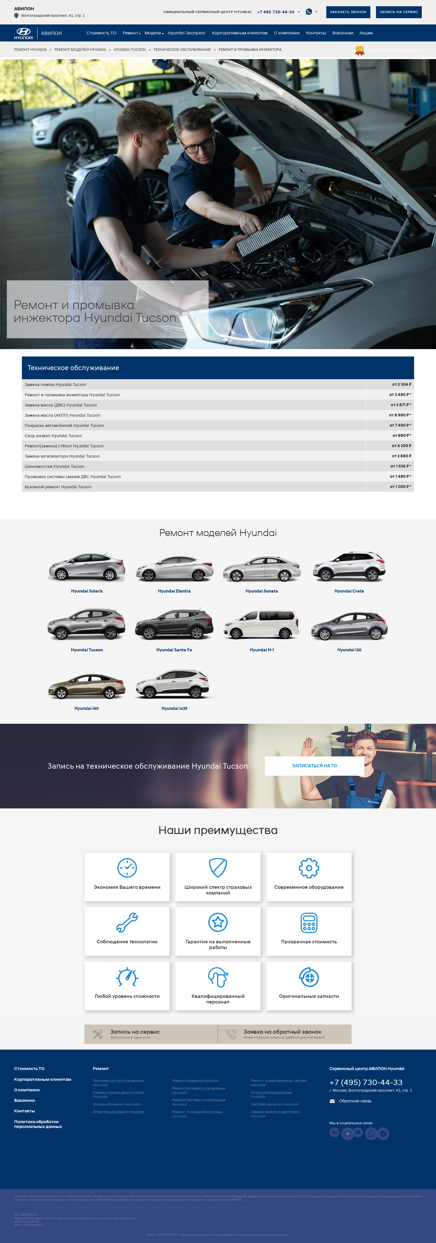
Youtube (358, 1132)
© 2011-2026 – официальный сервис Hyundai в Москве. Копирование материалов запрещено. (218, 1234)
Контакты (316, 33)
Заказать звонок (348, 12)
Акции (366, 33)
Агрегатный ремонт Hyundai (118, 1112)
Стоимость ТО (101, 33)
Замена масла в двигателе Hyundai (275, 1114)
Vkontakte (334, 1132)
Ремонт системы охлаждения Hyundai (198, 1102)
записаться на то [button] (314, 766)
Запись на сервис (399, 12)
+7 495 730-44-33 (275, 12)
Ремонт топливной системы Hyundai (197, 1114)
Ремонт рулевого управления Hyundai (198, 1091)
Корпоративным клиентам (239, 33)
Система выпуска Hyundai (274, 1104)
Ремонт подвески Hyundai (195, 1081)
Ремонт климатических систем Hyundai (278, 1083)
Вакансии (343, 33)
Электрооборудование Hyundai (271, 1095)
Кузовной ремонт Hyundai (116, 1104)
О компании (287, 33)
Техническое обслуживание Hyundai (118, 1083)
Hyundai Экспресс (186, 33)
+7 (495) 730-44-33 (366, 1083)
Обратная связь (350, 1101)
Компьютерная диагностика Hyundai (118, 1095)
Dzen (347, 1133)
